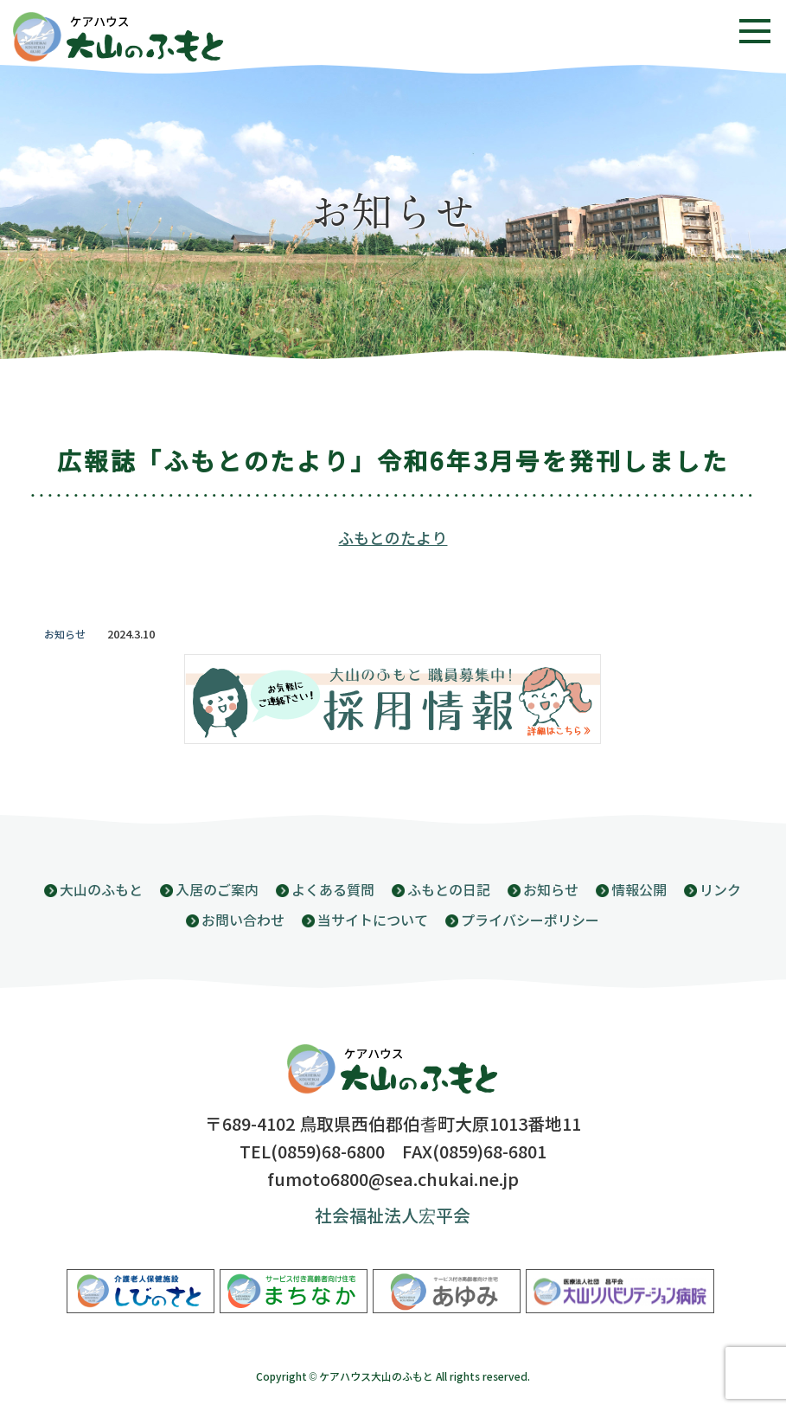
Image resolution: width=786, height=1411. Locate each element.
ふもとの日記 (448, 890)
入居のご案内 (217, 890)
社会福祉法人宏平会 (392, 1217)
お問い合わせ (242, 921)
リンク (720, 890)
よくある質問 (332, 890)
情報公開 (639, 890)
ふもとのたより (392, 538)
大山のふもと (101, 890)
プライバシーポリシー (530, 921)
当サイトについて (372, 921)
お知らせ (65, 635)
